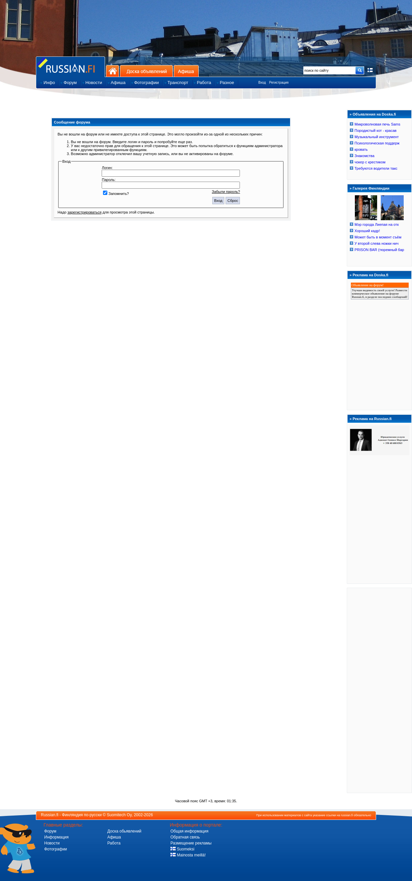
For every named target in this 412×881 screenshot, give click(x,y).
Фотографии (55, 849)
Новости (51, 843)
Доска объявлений (146, 71)
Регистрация (278, 82)
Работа (114, 843)
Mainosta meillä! (188, 855)
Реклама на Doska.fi (370, 275)
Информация (56, 837)
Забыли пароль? (226, 192)
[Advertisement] (379, 690)
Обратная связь (185, 837)
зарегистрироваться (84, 212)
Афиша (186, 71)
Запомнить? (116, 194)
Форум (50, 831)
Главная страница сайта (70, 66)
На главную (112, 71)
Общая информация (189, 831)
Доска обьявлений (124, 831)
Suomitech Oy (119, 815)
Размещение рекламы (191, 843)
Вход (262, 82)
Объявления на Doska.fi (374, 114)
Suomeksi (182, 849)
